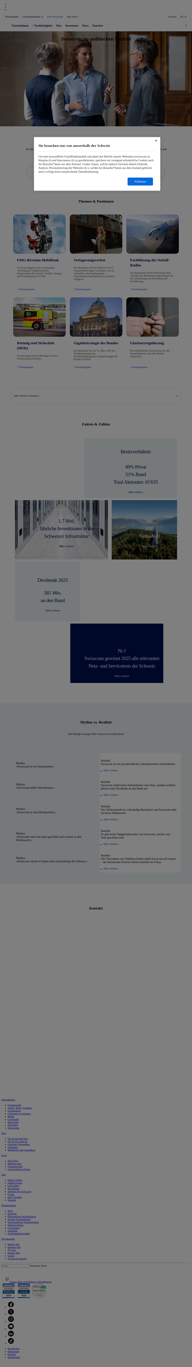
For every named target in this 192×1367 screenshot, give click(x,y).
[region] (97, 164)
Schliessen (140, 181)
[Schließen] (156, 140)
